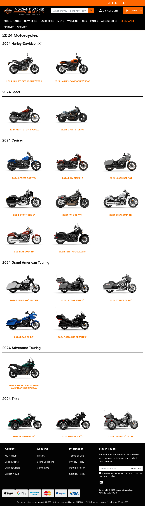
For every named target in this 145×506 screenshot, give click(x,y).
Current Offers (12, 467)
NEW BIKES (30, 21)
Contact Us (43, 467)
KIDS (84, 21)
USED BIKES (47, 21)
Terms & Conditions (133, 473)
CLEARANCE (128, 21)
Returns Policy (77, 467)
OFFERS (112, 2)
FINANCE (9, 27)
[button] (108, 11)
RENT (125, 2)
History (41, 455)
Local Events (12, 461)
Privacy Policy (76, 461)
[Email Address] (114, 468)
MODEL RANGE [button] (12, 21)
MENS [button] (60, 21)
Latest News (12, 473)
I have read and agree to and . (120, 474)
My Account (11, 455)
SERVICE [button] (22, 27)
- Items (131, 10)
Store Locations (45, 461)
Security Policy (77, 473)
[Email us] (101, 482)
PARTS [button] (94, 21)
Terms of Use (76, 455)
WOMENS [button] (72, 21)
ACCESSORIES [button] (109, 21)
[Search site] (91, 10)
